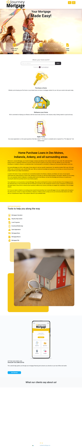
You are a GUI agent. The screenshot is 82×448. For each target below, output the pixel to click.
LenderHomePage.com (45, 445)
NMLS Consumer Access (23, 407)
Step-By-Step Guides (15, 219)
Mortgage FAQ (13, 240)
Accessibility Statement (24, 421)
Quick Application (14, 229)
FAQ (58, 425)
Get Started (14, 372)
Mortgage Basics (14, 237)
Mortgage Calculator (15, 215)
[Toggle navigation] (73, 2)
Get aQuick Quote (41, 47)
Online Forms (58, 423)
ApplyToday (67, 47)
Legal (24, 418)
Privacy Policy (24, 420)
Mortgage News (14, 233)
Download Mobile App (15, 226)
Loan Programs (14, 222)
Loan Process (58, 420)
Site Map (24, 423)
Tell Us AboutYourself (14, 47)
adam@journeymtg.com (58, 402)
